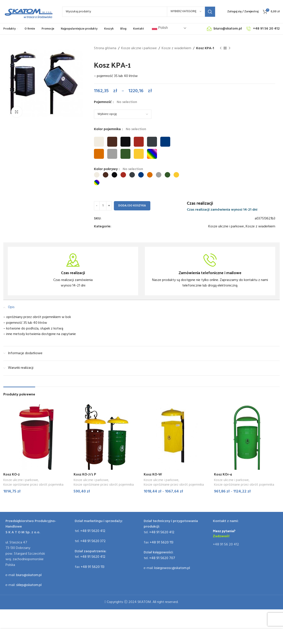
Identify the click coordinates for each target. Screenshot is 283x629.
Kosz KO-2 (11, 474)
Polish (160, 28)
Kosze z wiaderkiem (176, 48)
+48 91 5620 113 (92, 565)
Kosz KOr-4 (223, 474)
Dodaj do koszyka (132, 205)
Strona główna (105, 48)
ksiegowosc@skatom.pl (172, 567)
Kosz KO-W (153, 474)
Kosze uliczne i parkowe (139, 48)
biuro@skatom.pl (29, 574)
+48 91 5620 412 (92, 530)
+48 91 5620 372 (93, 540)
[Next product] (229, 48)
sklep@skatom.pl (29, 584)
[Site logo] (28, 12)
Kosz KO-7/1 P (85, 474)
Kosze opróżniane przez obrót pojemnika (33, 485)
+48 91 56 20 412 (226, 543)
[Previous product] (220, 48)
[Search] (138, 12)
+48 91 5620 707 (162, 557)
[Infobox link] (73, 271)
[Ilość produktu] (102, 205)
